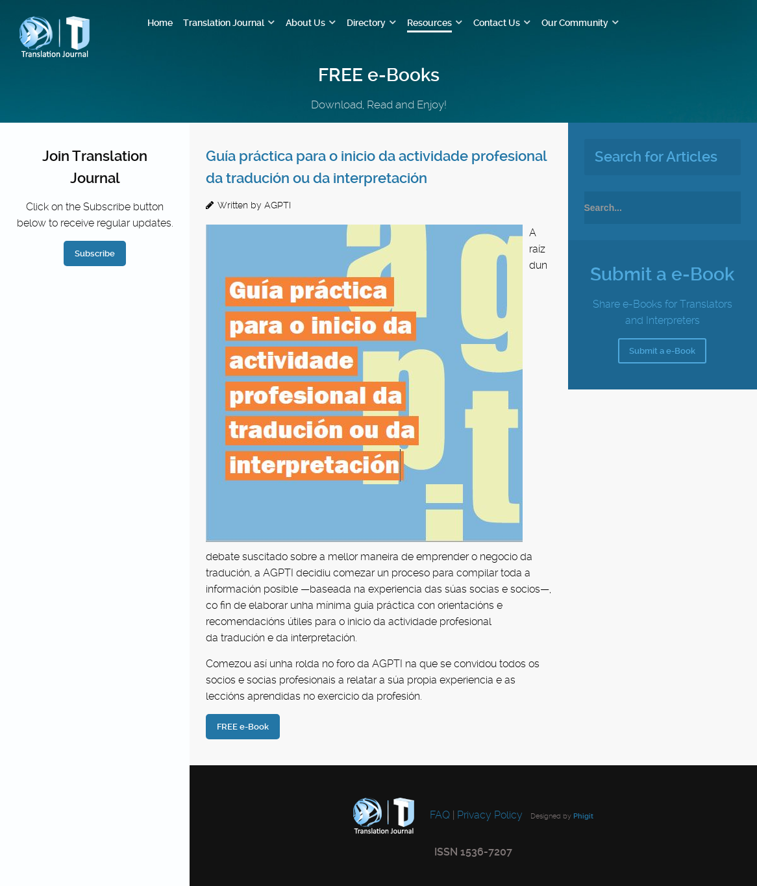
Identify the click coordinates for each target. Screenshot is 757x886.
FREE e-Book (243, 727)
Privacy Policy (490, 815)
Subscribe (95, 253)
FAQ (438, 815)
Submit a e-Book (662, 351)
